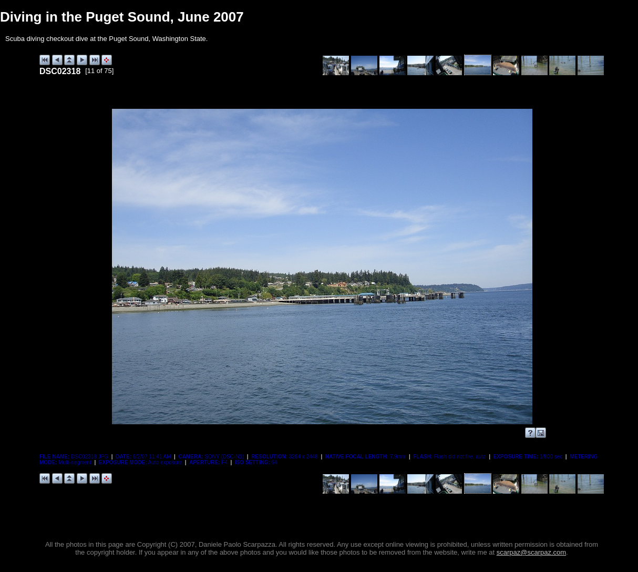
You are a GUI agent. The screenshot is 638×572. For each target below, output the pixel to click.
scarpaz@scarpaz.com (531, 552)
